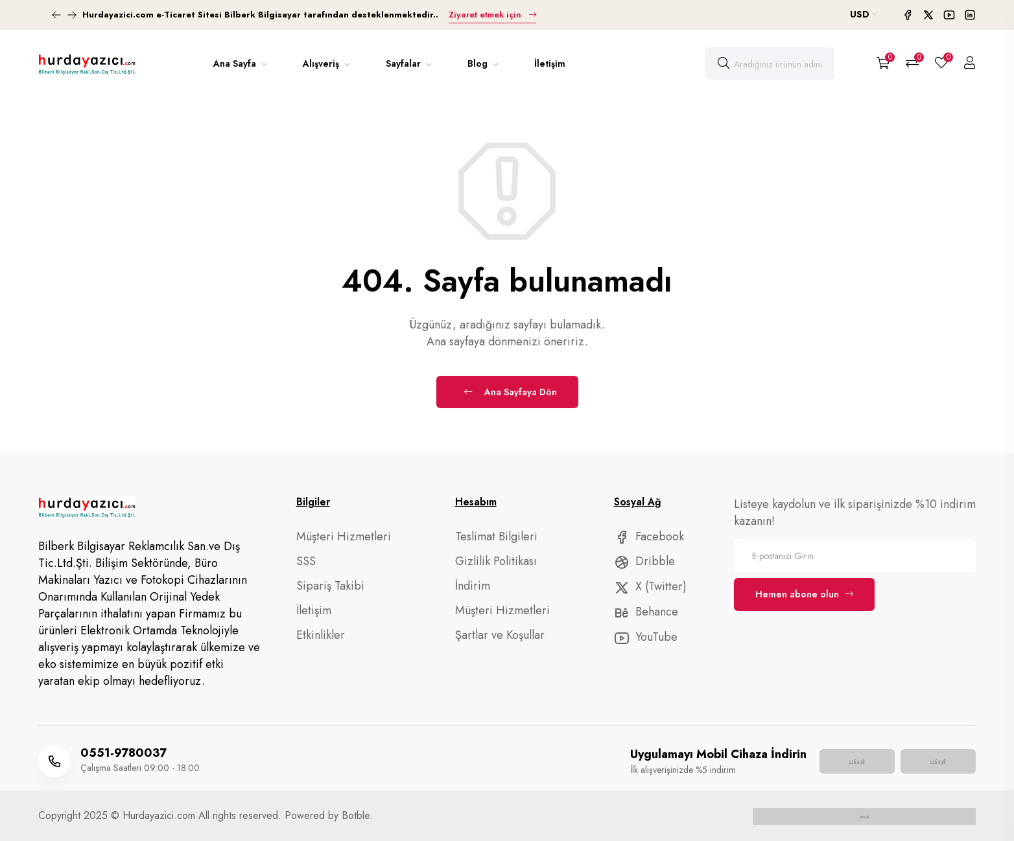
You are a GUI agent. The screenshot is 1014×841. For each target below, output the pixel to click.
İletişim (549, 63)
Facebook (649, 536)
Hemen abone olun (804, 594)
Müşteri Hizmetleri (343, 536)
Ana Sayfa (236, 63)
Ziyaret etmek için (491, 14)
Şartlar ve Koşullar (500, 635)
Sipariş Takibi (330, 585)
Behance (646, 611)
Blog (478, 63)
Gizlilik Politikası (496, 561)
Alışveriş (322, 63)
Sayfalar (404, 63)
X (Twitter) (650, 586)
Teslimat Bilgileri (496, 536)
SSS (306, 561)
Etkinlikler (320, 635)
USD (863, 14)
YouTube (646, 636)
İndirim (472, 585)
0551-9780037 (123, 753)
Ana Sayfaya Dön (510, 392)
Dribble (644, 561)
